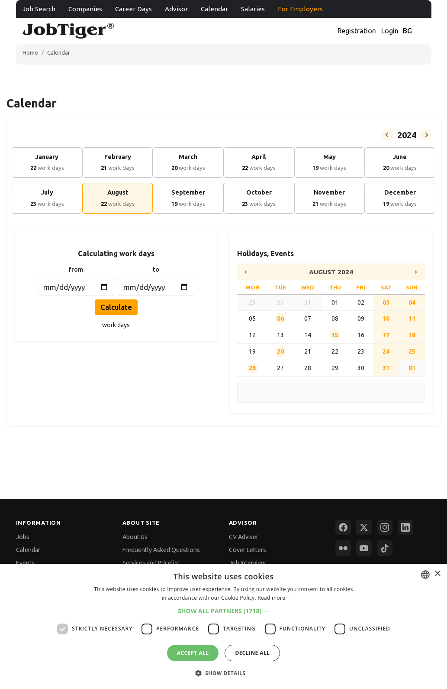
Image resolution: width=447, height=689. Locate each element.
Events (25, 562)
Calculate (116, 307)
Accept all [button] (193, 652)
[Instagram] (384, 527)
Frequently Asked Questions (161, 549)
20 (280, 351)
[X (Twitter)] (364, 527)
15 (334, 335)
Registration (357, 31)
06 (280, 318)
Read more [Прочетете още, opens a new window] (271, 597)
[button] (223, 611)
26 (252, 367)
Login (390, 31)
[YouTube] (364, 548)
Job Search (39, 9)
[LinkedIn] (405, 527)
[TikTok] (384, 548)
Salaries (253, 9)
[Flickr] (343, 548)
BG (407, 31)
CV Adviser (243, 536)
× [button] (437, 574)
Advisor (176, 9)
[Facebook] (343, 527)
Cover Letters (247, 549)
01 (411, 367)
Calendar (214, 9)
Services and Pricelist (151, 562)
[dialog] (223, 626)
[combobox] (425, 574)
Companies (85, 9)
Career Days (133, 9)
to (156, 269)
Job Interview (247, 562)
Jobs (22, 536)
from (76, 269)
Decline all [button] (252, 652)
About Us (135, 536)
